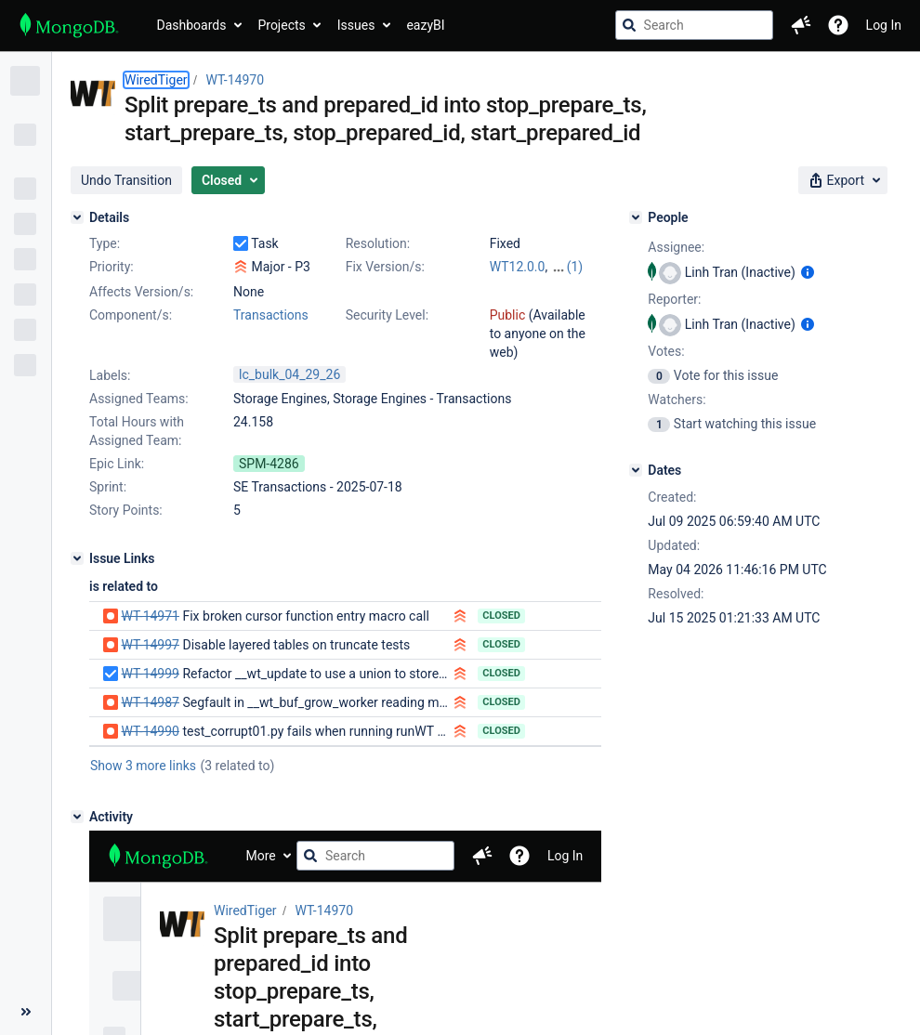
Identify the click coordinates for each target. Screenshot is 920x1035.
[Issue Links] (77, 558)
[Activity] (77, 816)
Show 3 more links (143, 765)
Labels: (109, 375)
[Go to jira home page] (69, 25)
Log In (883, 25)
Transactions (271, 315)
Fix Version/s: (385, 266)
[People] (635, 217)
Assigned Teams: (139, 398)
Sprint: (107, 486)
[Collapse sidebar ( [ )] (25, 1012)
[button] (801, 25)
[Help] (838, 25)
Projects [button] (281, 25)
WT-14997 (150, 644)
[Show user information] (807, 272)
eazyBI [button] (425, 25)
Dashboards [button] (192, 25)
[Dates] (635, 470)
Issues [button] (356, 25)
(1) (575, 266)
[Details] (77, 217)
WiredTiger (156, 79)
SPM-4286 (269, 463)
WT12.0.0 (517, 266)
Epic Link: (116, 463)
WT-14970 (235, 79)
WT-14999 (150, 673)
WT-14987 (150, 702)
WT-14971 (150, 616)
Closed (501, 615)
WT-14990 (150, 731)
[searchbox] (694, 25)
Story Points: (126, 510)
